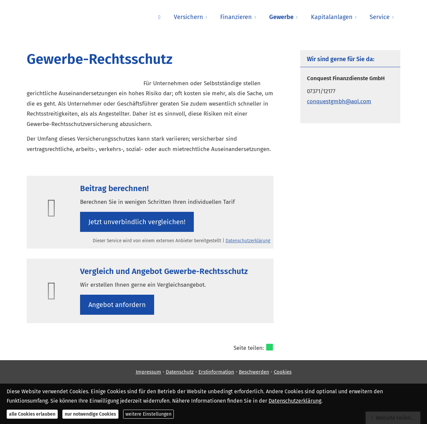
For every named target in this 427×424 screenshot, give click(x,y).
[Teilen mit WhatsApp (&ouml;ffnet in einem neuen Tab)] (269, 347)
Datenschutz (180, 372)
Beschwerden (254, 372)
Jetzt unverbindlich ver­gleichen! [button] (136, 222)
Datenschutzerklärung (248, 241)
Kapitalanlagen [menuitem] (332, 17)
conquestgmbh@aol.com (339, 101)
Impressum (148, 372)
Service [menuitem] (380, 17)
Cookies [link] (283, 372)
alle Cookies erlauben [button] (32, 414)
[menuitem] (159, 17)
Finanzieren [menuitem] (236, 17)
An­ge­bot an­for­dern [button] (117, 305)
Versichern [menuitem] (188, 17)
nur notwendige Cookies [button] (90, 414)
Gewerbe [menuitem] (281, 17)
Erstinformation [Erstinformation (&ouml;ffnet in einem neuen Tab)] (216, 372)
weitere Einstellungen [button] (148, 414)
